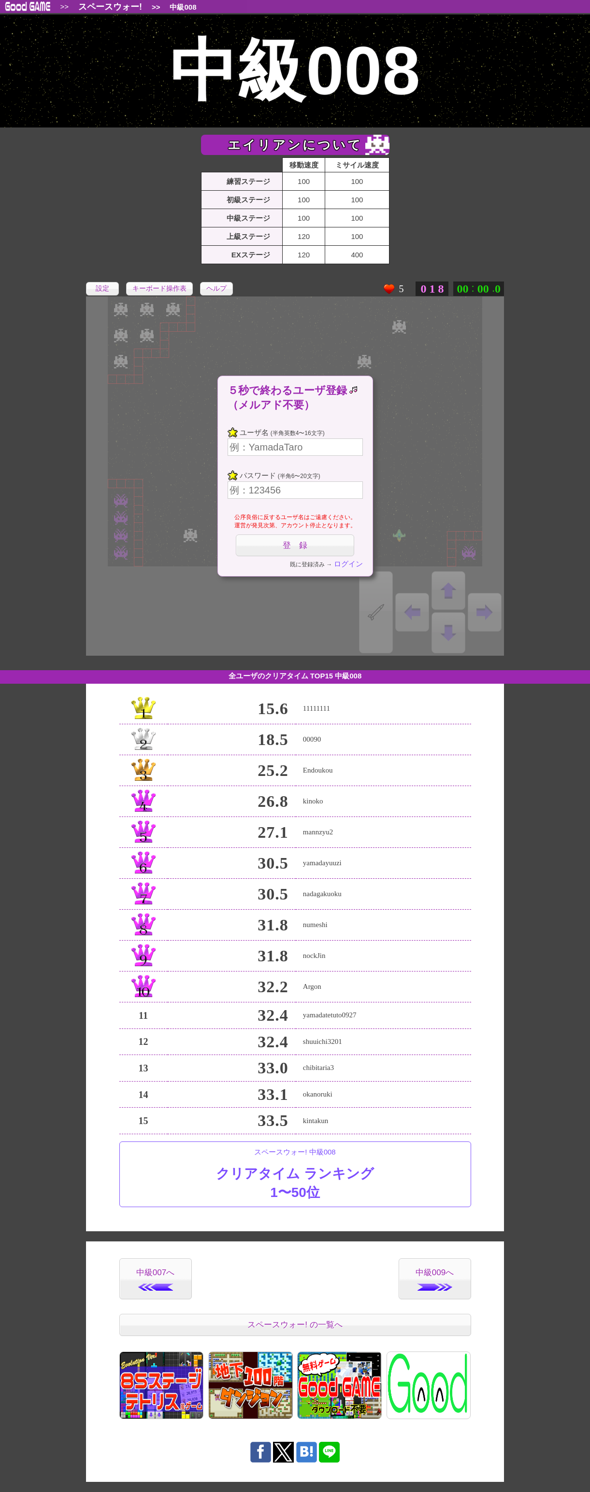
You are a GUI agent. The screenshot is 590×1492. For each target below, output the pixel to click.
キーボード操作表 (159, 288)
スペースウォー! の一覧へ (294, 1324)
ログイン (348, 564)
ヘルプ (216, 288)
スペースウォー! (110, 6)
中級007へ (155, 1279)
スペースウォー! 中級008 (295, 1175)
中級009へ (435, 1279)
